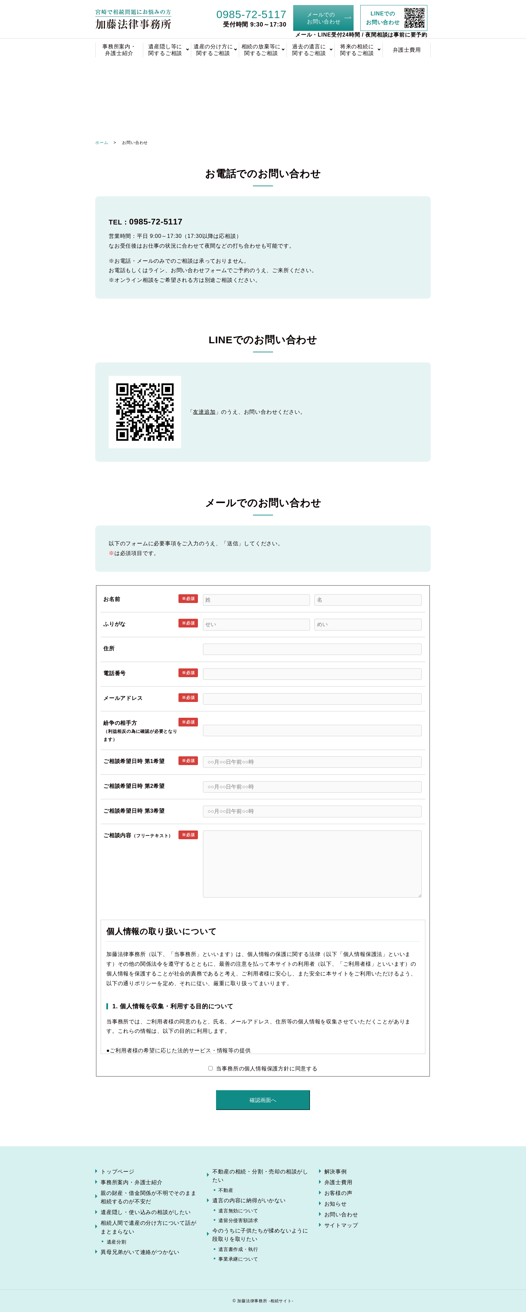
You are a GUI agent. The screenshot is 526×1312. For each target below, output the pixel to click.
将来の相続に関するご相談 (357, 50)
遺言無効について (238, 1210)
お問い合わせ (341, 1214)
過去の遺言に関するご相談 (309, 50)
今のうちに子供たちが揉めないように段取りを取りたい (260, 1235)
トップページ (118, 1171)
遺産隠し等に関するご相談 (165, 50)
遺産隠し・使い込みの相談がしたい (146, 1212)
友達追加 (204, 412)
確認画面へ (263, 1100)
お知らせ (335, 1204)
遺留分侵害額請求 (238, 1220)
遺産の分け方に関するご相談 (213, 50)
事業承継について (238, 1259)
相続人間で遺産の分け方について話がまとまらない (149, 1227)
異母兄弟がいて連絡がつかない (140, 1252)
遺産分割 (116, 1242)
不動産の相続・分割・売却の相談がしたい (260, 1176)
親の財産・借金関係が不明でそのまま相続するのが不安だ (149, 1197)
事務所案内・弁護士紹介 (119, 50)
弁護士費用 (407, 50)
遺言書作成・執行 (238, 1249)
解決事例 (335, 1171)
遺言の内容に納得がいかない (248, 1200)
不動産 (225, 1190)
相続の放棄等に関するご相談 (261, 50)
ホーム (101, 142)
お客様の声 (338, 1193)
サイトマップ (341, 1225)
